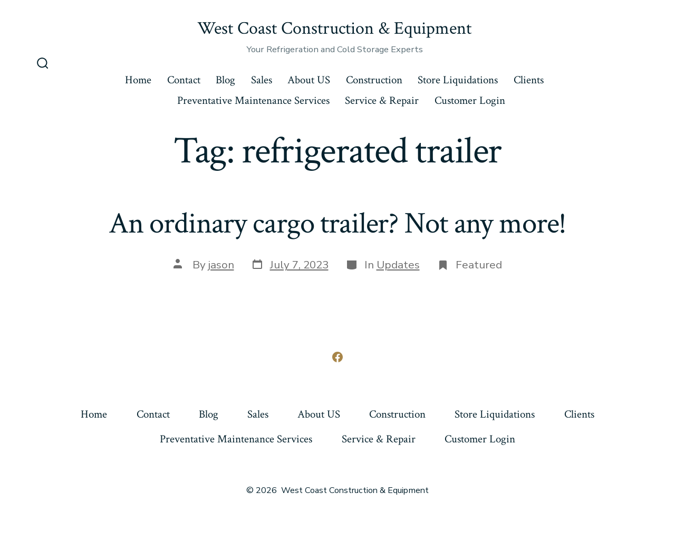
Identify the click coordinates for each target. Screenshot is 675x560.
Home (138, 80)
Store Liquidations (458, 80)
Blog (225, 80)
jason (221, 264)
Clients (529, 80)
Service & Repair (382, 100)
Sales (261, 80)
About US (308, 80)
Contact (183, 80)
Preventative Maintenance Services (253, 100)
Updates (398, 264)
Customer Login (470, 100)
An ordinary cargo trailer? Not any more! (338, 223)
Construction (374, 80)
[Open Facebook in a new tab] (337, 357)
